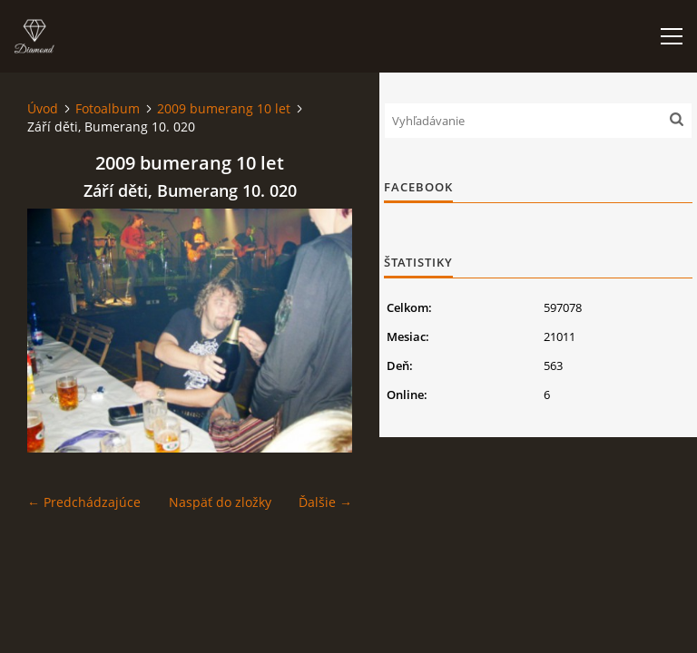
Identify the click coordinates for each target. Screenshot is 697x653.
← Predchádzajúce (84, 502)
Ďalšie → (325, 502)
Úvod (42, 108)
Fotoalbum (107, 108)
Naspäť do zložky (220, 502)
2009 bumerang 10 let (223, 108)
